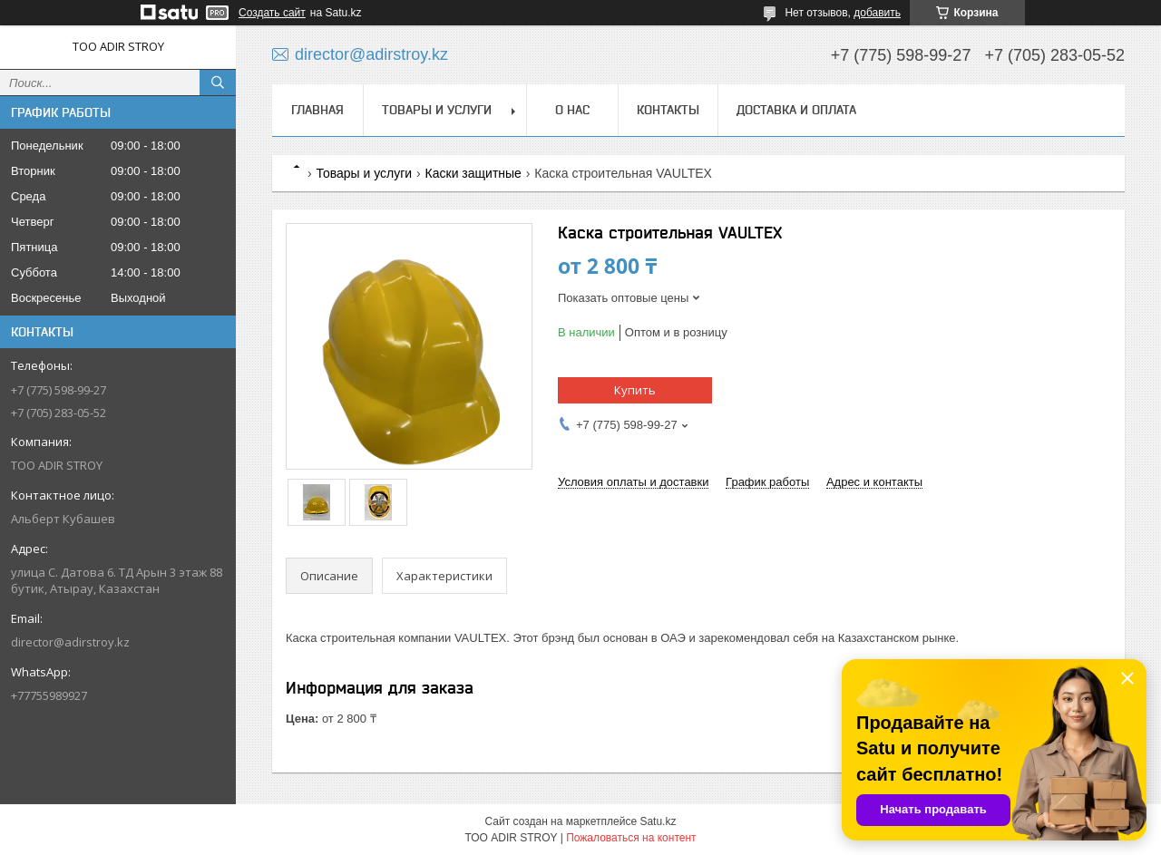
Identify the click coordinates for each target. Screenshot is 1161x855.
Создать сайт (272, 12)
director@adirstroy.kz (70, 642)
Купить (635, 390)
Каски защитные (473, 173)
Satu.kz (657, 821)
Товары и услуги (437, 109)
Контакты (668, 109)
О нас (572, 109)
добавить (877, 12)
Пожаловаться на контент (631, 837)
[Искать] (218, 82)
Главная (317, 109)
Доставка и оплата (796, 109)
